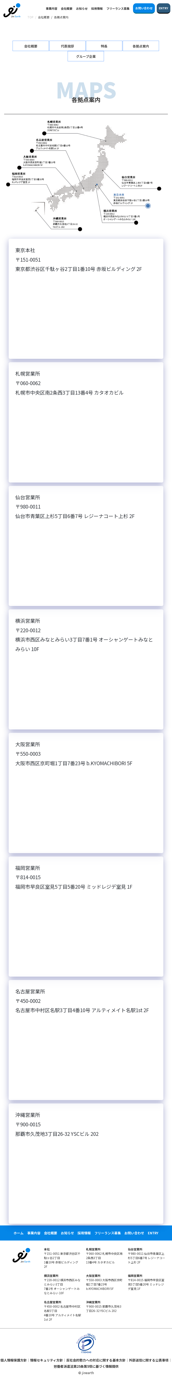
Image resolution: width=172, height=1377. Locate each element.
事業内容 (51, 8)
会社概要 (66, 8)
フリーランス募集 (118, 8)
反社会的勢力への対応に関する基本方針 (96, 1360)
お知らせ (82, 8)
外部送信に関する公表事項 (148, 1360)
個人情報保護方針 (13, 1360)
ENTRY (153, 1232)
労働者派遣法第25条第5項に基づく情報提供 (86, 1366)
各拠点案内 (141, 46)
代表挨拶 (67, 46)
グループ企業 (86, 56)
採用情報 (97, 8)
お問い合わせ (134, 1232)
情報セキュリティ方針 (46, 1360)
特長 (104, 46)
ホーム (19, 1232)
